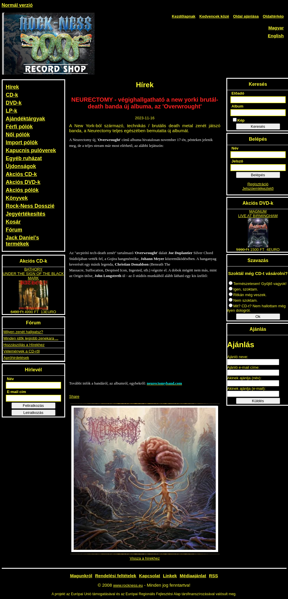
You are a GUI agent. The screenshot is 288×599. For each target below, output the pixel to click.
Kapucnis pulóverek (31, 150)
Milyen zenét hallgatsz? (23, 332)
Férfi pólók (19, 127)
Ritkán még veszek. (248, 295)
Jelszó (237, 161)
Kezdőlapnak (183, 16)
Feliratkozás (33, 405)
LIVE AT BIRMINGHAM (258, 216)
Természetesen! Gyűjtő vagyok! (258, 283)
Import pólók (22, 142)
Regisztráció (258, 184)
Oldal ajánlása (246, 16)
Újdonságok (21, 166)
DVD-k (14, 103)
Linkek (170, 575)
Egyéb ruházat (24, 158)
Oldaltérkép (273, 16)
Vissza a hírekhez (145, 558)
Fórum (14, 230)
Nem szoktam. (243, 300)
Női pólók (18, 134)
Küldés (258, 401)
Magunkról (81, 575)
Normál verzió (17, 5)
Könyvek (17, 198)
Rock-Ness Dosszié (30, 206)
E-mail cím (16, 392)
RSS (213, 575)
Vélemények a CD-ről (22, 351)
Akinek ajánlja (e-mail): (246, 388)
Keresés (258, 126)
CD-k (12, 95)
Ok (257, 316)
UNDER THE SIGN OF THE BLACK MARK (33, 275)
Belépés (258, 175)
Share (74, 396)
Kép (239, 120)
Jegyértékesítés (26, 214)
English (276, 35)
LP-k (11, 111)
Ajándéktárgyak (25, 119)
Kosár (13, 222)
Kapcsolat (149, 575)
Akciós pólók (22, 190)
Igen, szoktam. (243, 289)
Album (237, 106)
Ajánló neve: (237, 357)
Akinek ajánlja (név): (244, 378)
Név (10, 379)
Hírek (12, 87)
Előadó (238, 93)
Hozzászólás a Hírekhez (24, 345)
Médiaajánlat (193, 575)
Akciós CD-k (21, 174)
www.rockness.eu (128, 585)
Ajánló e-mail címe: (243, 367)
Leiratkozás (33, 412)
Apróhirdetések (16, 357)
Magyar (276, 27)
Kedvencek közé (214, 16)
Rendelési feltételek (115, 575)
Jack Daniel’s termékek (22, 241)
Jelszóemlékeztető (258, 188)
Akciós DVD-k (23, 182)
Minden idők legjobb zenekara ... (31, 338)
